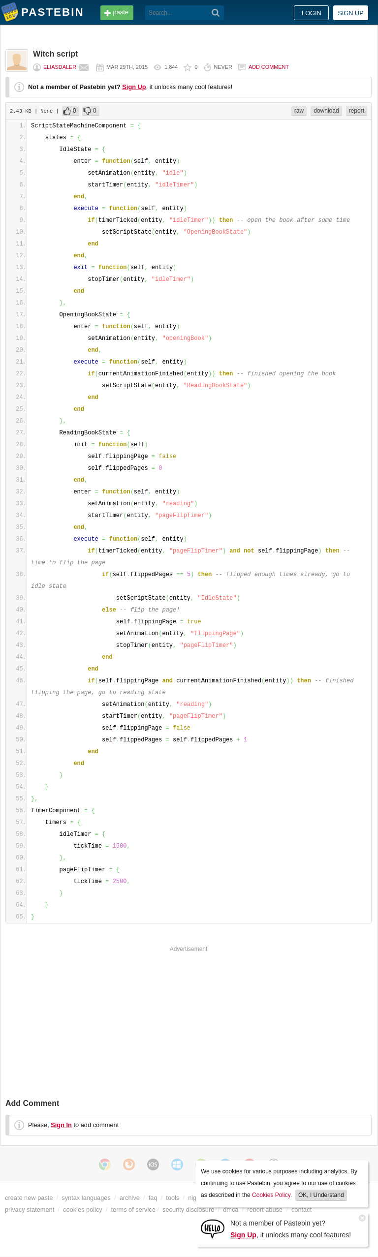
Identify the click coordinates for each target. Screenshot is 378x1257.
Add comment (269, 67)
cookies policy (82, 1209)
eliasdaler (59, 67)
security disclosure (188, 1209)
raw (299, 110)
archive (130, 1197)
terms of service (133, 1209)
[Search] (216, 12)
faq (153, 1197)
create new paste (29, 1197)
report (356, 110)
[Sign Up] (212, 1228)
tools (172, 1197)
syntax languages (86, 1197)
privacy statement (29, 1209)
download (326, 110)
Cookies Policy (271, 1195)
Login (311, 13)
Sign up (351, 13)
